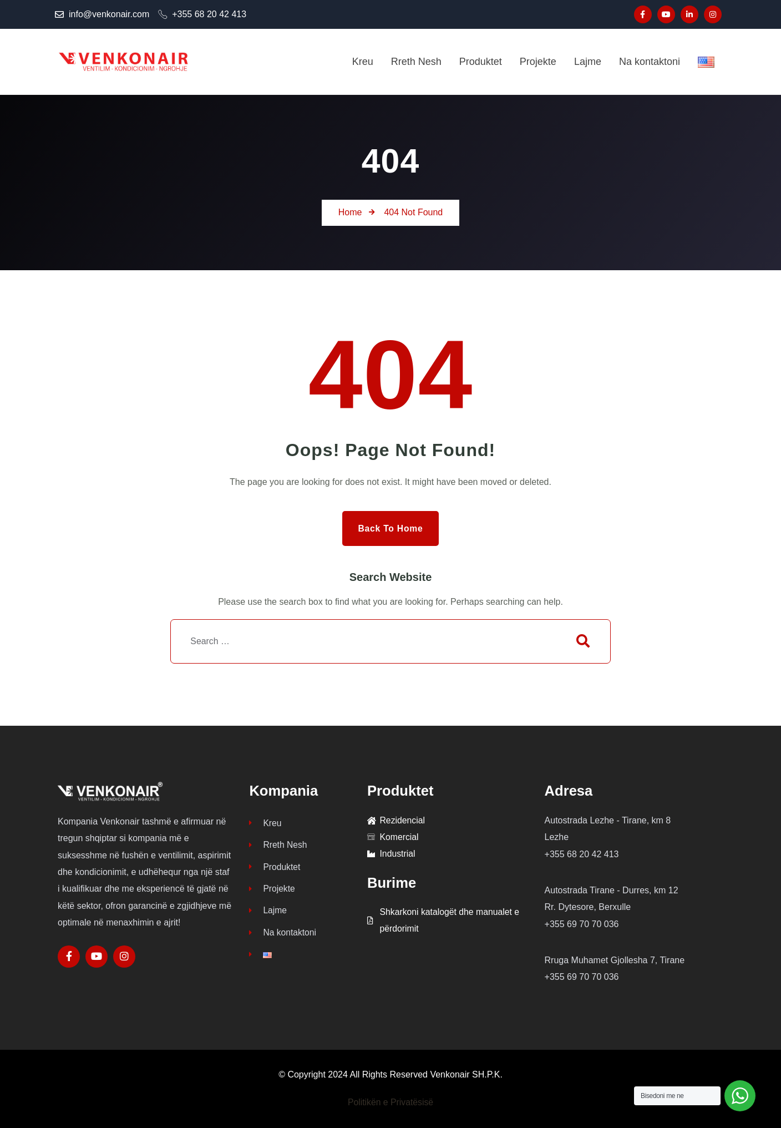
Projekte (272, 889)
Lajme (268, 912)
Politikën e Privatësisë (390, 1102)
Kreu (265, 823)
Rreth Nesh (278, 845)
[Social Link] (643, 14)
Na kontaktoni (283, 934)
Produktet (275, 867)
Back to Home (390, 528)
